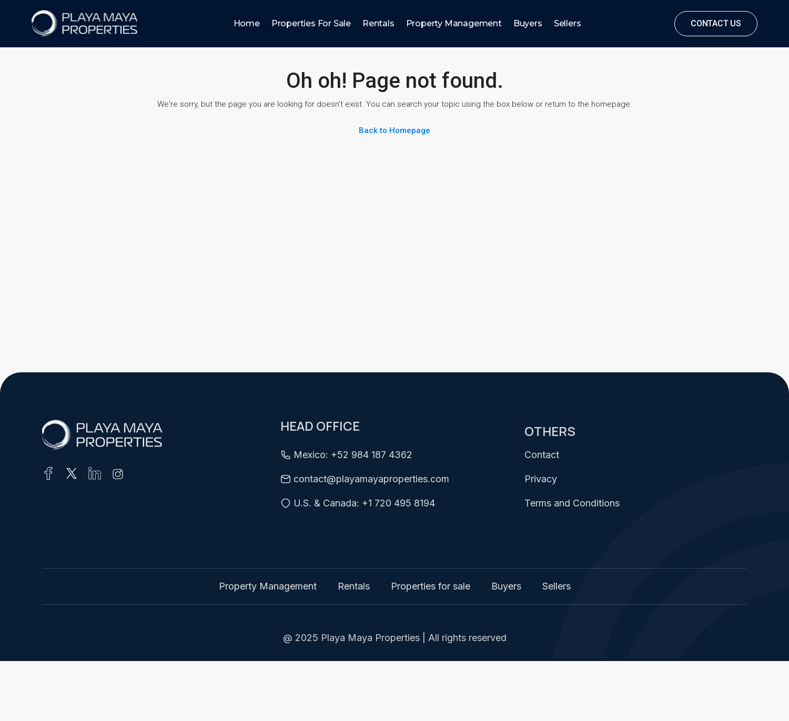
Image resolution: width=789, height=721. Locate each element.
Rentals (378, 23)
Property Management (454, 23)
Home (247, 23)
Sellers (567, 23)
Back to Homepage (394, 130)
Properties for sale (311, 23)
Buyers (527, 23)
